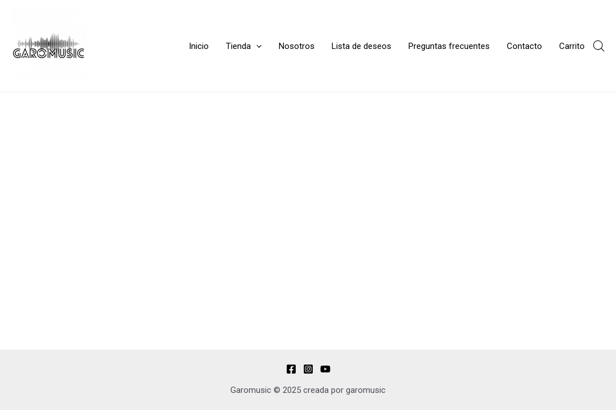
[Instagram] (308, 369)
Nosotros (297, 46)
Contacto (524, 46)
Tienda (244, 46)
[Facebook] (291, 369)
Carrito (572, 46)
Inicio (199, 46)
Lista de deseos (361, 46)
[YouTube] (325, 369)
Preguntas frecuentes (449, 46)
